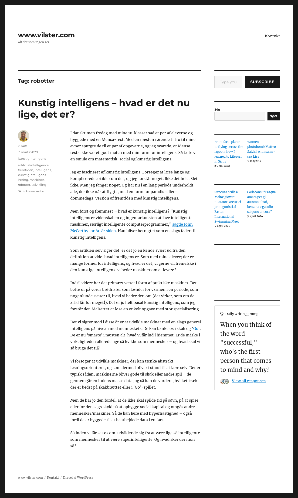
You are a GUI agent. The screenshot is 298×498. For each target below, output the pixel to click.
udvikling (39, 184)
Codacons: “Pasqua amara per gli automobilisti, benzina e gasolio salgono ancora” (261, 202)
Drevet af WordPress (78, 478)
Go (195, 328)
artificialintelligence (33, 165)
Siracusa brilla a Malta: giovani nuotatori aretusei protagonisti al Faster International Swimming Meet (227, 207)
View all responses (249, 381)
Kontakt (272, 36)
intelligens (43, 170)
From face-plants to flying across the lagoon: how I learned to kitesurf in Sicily (228, 151)
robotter (24, 184)
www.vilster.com (46, 35)
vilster (22, 145)
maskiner (37, 180)
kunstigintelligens (32, 158)
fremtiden (25, 170)
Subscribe (262, 82)
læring (23, 180)
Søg (217, 110)
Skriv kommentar (31, 191)
